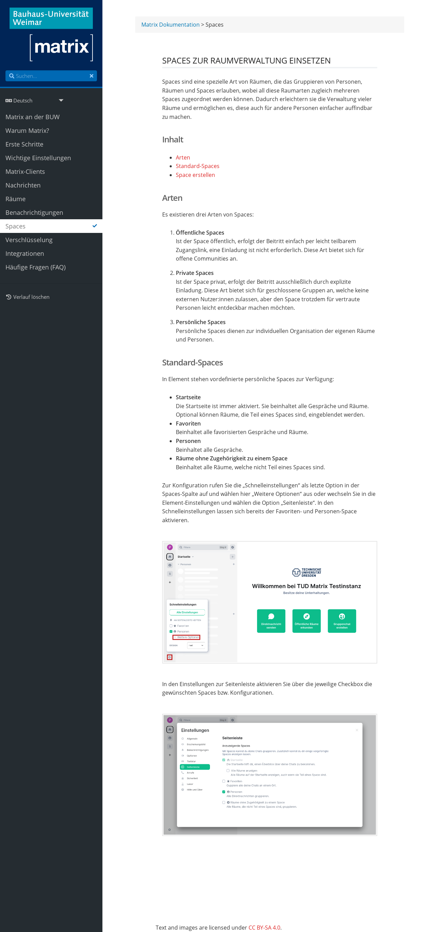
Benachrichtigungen (34, 212)
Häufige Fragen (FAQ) (35, 267)
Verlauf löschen (27, 296)
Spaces (51, 226)
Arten (183, 158)
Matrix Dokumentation (170, 25)
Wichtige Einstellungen (38, 158)
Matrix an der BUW (32, 117)
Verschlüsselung (29, 240)
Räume (15, 199)
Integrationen (24, 253)
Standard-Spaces (198, 166)
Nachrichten (23, 185)
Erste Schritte (24, 144)
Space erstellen (195, 175)
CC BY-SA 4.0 (264, 927)
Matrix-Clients (25, 171)
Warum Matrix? (27, 130)
